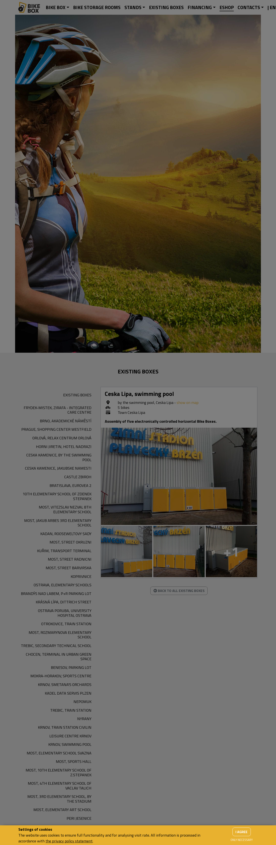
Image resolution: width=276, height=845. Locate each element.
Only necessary (242, 840)
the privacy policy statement (69, 841)
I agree (241, 831)
